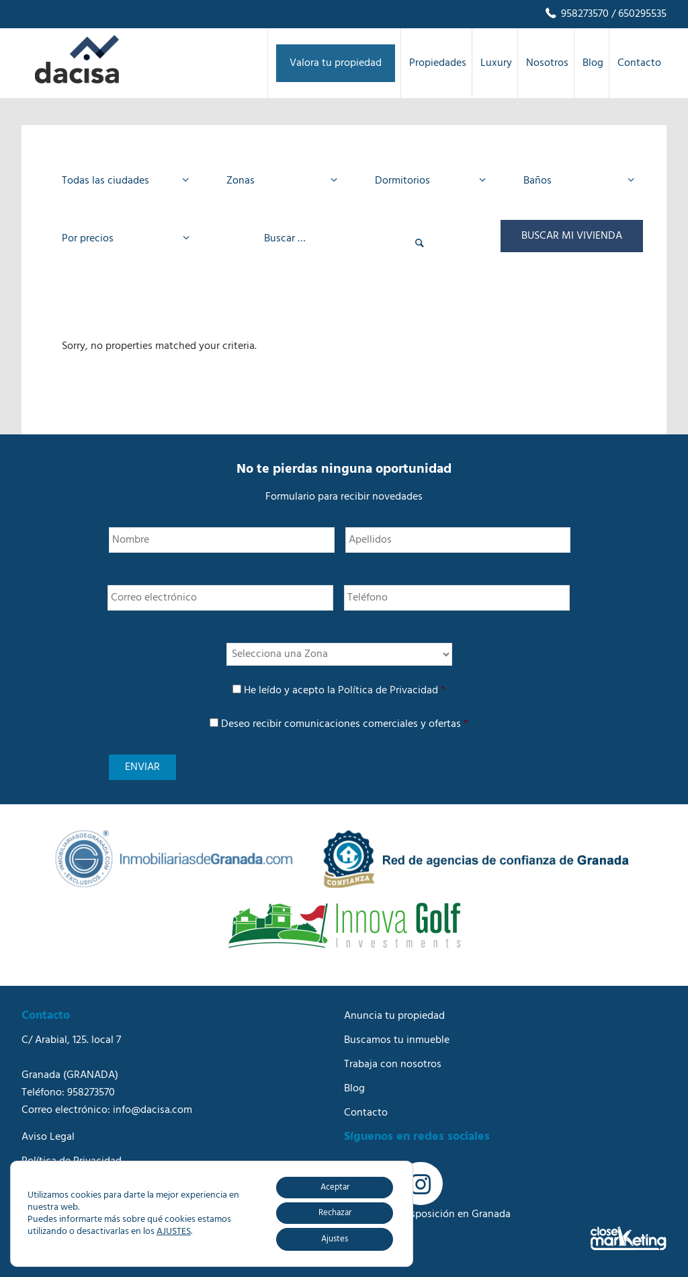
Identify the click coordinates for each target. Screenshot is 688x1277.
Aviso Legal (48, 1137)
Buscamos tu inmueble (396, 1040)
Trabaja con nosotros (392, 1064)
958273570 (576, 14)
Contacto (366, 1113)
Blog (354, 1088)
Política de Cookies (66, 1185)
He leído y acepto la (344, 690)
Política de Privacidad (388, 690)
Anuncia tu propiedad (394, 1016)
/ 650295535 (637, 14)
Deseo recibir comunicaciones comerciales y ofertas (344, 724)
